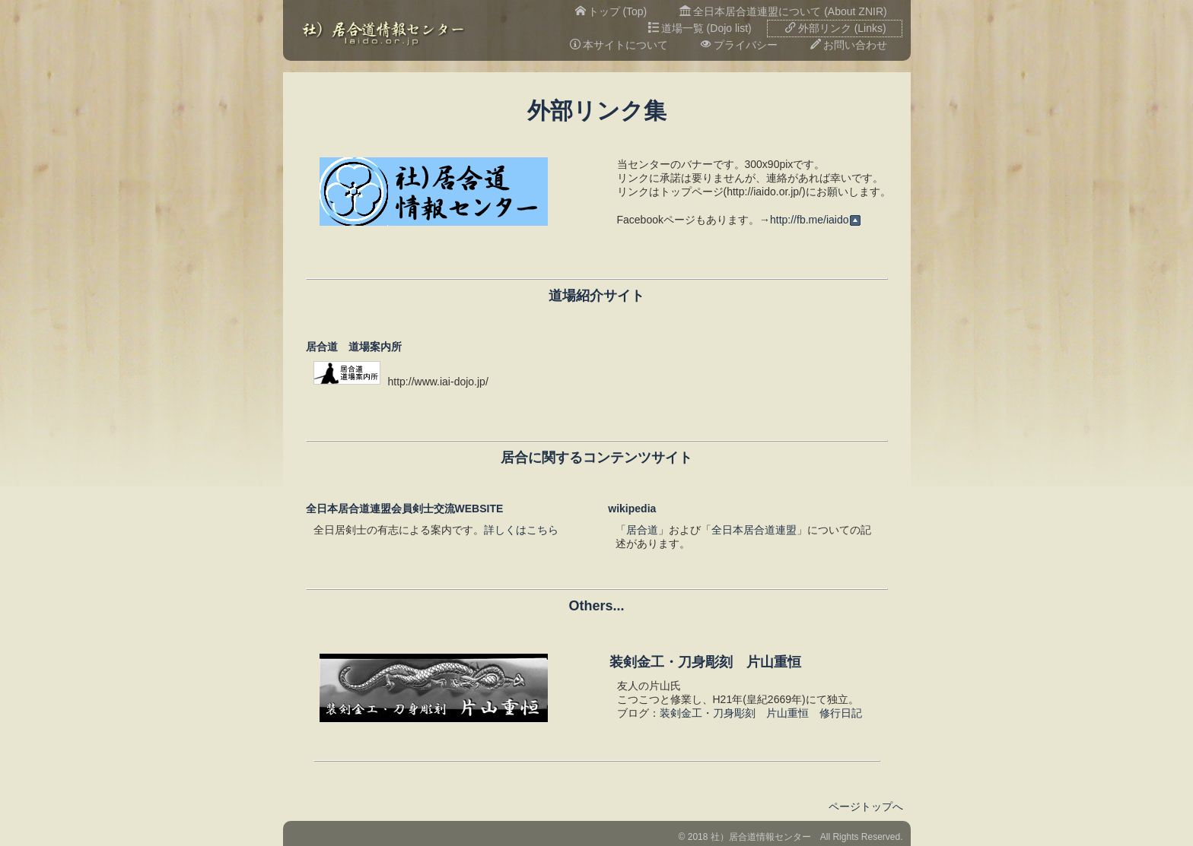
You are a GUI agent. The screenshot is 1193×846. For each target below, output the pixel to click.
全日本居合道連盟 (754, 530)
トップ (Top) (611, 11)
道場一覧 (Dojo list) (700, 28)
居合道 (642, 530)
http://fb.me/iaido (815, 220)
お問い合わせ (848, 45)
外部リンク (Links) (835, 28)
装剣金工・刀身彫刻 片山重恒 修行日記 (761, 713)
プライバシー (739, 45)
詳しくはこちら (521, 530)
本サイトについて (619, 45)
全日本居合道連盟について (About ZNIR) (782, 11)
